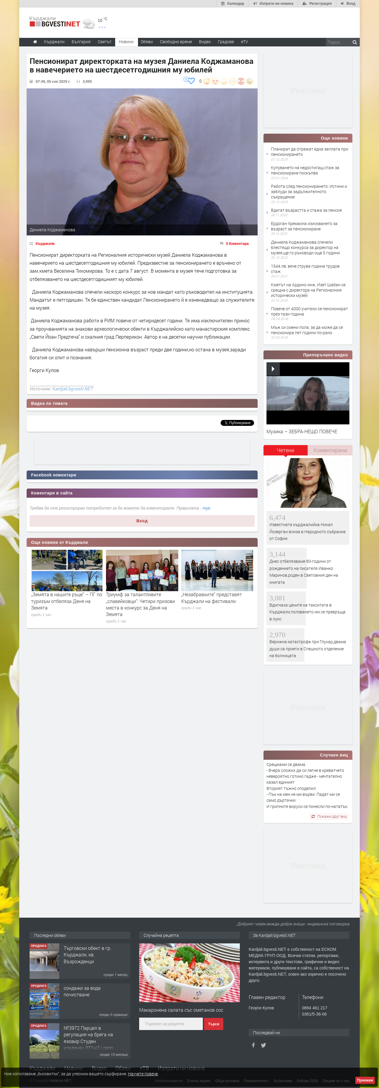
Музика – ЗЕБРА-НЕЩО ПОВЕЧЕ (301, 431)
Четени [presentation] (285, 450)
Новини (126, 41)
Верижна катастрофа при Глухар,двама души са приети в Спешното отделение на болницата (307, 648)
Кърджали (45, 243)
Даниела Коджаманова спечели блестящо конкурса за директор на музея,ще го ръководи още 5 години (305, 247)
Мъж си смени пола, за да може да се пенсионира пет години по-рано (307, 329)
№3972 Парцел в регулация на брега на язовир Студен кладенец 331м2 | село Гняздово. (88, 1041)
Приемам (365, 1080)
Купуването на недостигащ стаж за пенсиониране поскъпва (305, 170)
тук (206, 508)
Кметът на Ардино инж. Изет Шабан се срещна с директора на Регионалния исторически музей (308, 290)
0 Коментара (237, 243)
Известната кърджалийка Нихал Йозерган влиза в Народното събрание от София (307, 531)
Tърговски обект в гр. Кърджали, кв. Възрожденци (87, 954)
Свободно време (176, 41)
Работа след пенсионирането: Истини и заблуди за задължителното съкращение (309, 191)
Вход (142, 520)
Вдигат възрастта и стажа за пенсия (306, 210)
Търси (213, 1024)
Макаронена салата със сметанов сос (181, 1010)
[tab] (286, 452)
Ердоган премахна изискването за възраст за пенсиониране (304, 226)
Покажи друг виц (329, 816)
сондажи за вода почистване (82, 991)
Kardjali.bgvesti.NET (72, 389)
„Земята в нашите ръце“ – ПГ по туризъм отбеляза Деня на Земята (66, 601)
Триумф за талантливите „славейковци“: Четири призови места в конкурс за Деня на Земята (140, 604)
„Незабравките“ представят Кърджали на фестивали (211, 597)
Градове (226, 41)
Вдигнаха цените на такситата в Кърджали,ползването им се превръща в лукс (307, 612)
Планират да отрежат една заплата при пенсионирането (309, 151)
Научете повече (143, 1073)
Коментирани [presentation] (330, 450)
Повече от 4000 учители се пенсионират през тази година (309, 311)
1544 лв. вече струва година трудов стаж (305, 268)
